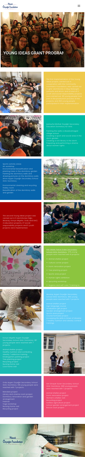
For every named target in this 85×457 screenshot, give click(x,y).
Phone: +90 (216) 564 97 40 (51, 444)
